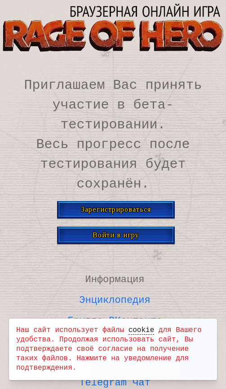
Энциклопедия (114, 298)
